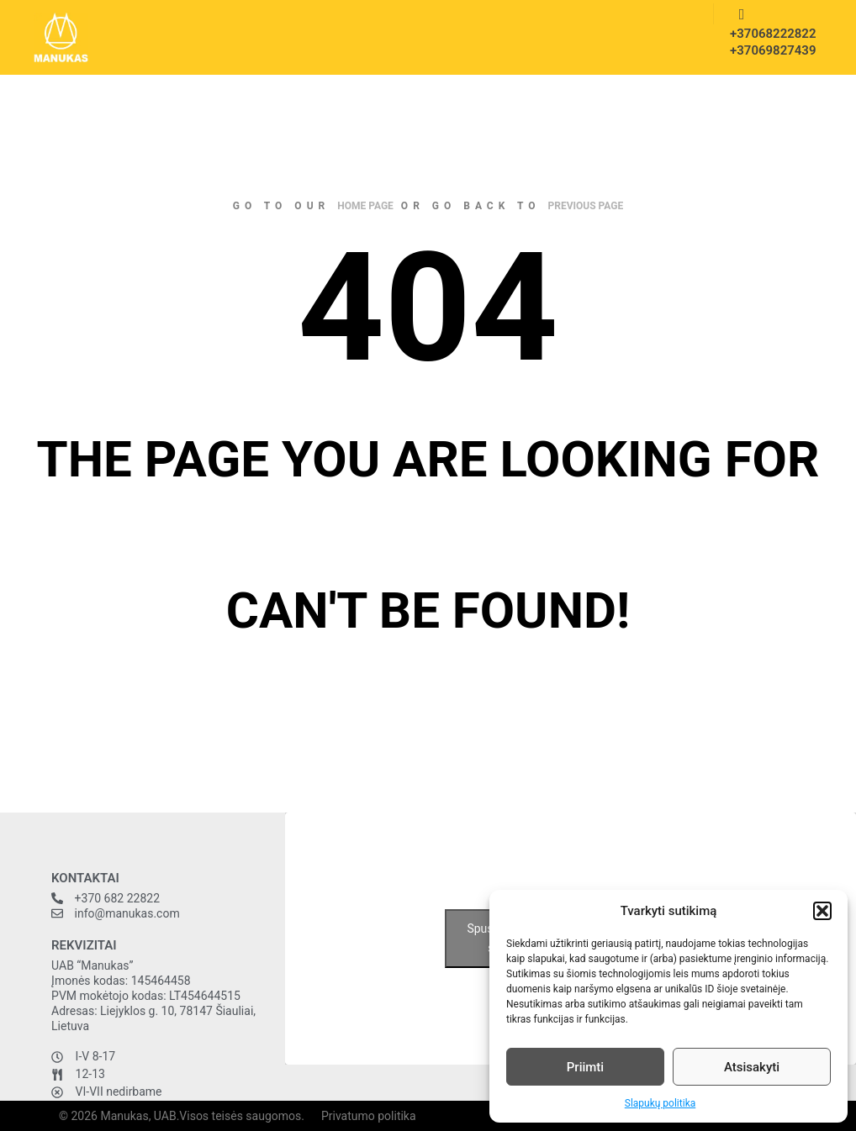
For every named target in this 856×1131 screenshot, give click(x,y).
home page (365, 206)
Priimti (585, 1067)
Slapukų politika (660, 1103)
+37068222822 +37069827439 (768, 42)
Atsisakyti (751, 1067)
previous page (586, 206)
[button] (822, 910)
